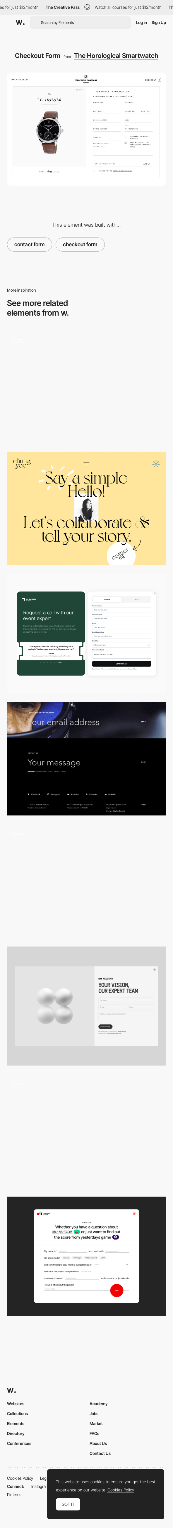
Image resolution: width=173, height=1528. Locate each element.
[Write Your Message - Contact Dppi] (86, 758)
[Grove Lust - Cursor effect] (86, 1131)
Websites (15, 1403)
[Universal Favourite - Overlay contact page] (86, 386)
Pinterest (15, 1494)
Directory (16, 1433)
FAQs (94, 1433)
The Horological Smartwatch (116, 55)
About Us (98, 1443)
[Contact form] (86, 633)
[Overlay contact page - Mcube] (86, 881)
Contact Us (100, 1453)
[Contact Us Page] (86, 1256)
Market (96, 1423)
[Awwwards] (20, 22)
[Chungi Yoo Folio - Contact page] (86, 508)
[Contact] (86, 1006)
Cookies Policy (20, 1478)
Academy (99, 1403)
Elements (15, 1423)
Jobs (94, 1413)
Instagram (40, 1486)
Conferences (19, 1443)
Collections (17, 1413)
